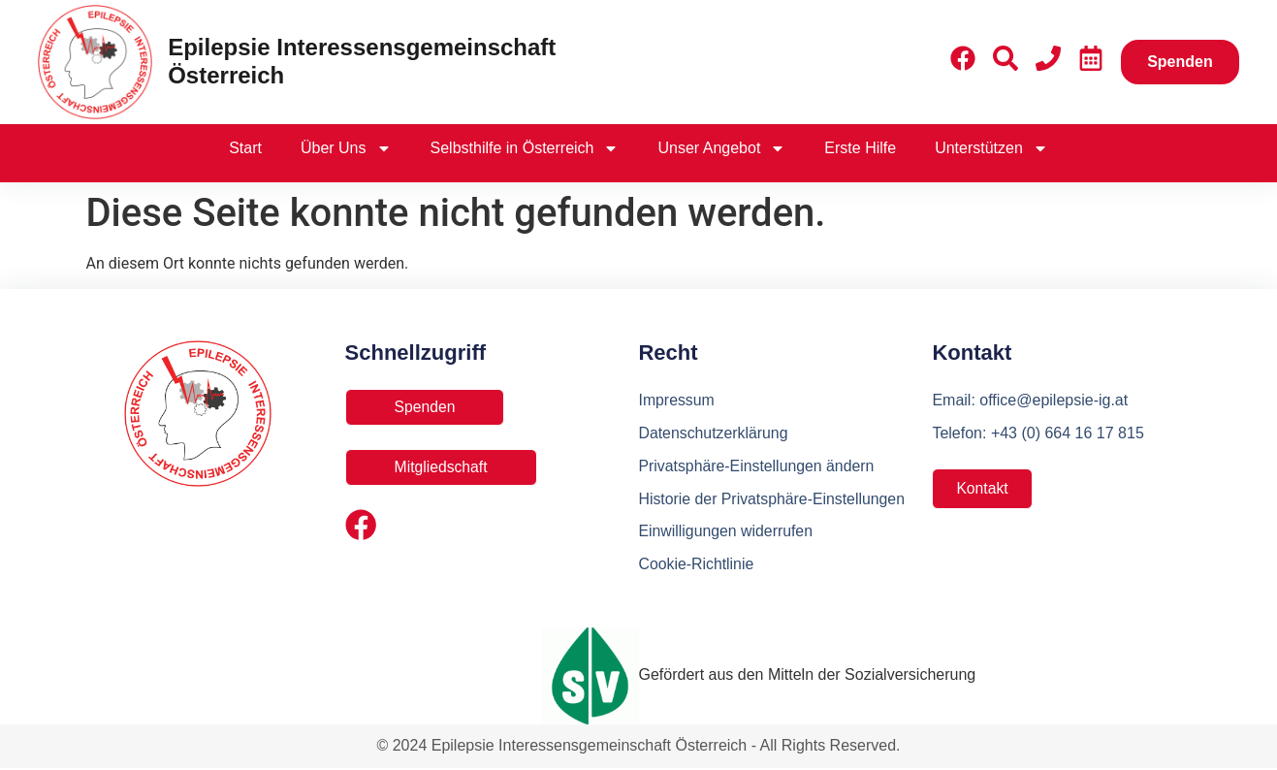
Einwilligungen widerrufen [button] (726, 532)
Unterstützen (991, 148)
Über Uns (346, 148)
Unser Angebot (721, 148)
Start (245, 148)
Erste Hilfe (860, 148)
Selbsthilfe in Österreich (525, 148)
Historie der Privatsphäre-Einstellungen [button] (772, 499)
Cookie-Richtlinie (696, 565)
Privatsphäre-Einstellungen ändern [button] (757, 466)
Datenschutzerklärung (713, 433)
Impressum (676, 400)
